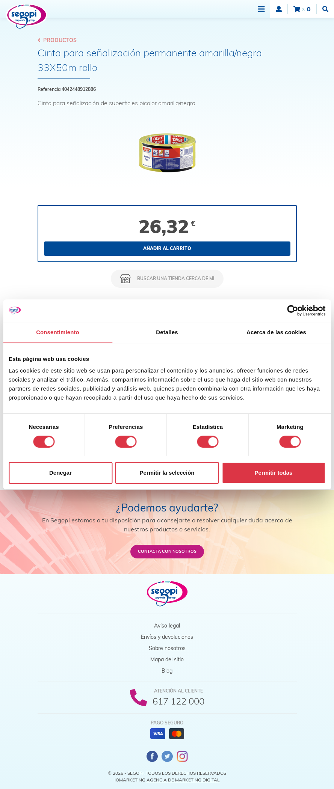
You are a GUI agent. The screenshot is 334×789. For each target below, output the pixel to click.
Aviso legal (167, 625)
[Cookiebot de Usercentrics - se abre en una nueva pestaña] (292, 310)
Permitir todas (274, 472)
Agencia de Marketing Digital (183, 780)
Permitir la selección (167, 472)
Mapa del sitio (167, 659)
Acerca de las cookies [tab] (276, 332)
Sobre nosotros (167, 648)
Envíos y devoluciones (167, 637)
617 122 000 (178, 701)
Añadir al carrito (167, 248)
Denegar (60, 472)
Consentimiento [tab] (57, 332)
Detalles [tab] (167, 332)
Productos (57, 40)
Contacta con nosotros (167, 551)
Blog (167, 670)
